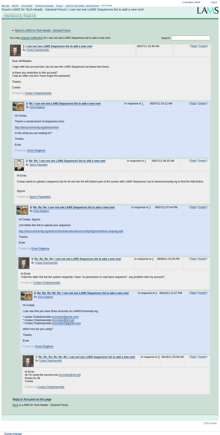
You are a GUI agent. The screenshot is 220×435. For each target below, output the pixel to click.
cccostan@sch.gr (63, 320)
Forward (203, 46)
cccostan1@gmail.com (66, 323)
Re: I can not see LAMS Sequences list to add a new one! (65, 103)
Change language (13, 433)
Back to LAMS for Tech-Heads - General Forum (43, 30)
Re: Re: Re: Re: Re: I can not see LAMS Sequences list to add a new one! (83, 293)
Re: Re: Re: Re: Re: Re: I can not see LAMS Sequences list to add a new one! (87, 357)
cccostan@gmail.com (65, 316)
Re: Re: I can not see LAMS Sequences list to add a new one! (67, 160)
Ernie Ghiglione (37, 107)
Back (16, 405)
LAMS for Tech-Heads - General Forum (82, 5)
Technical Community (44, 5)
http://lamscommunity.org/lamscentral (36, 127)
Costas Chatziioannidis (37, 50)
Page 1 (29, 16)
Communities (26, 5)
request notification (32, 37)
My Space (12, 16)
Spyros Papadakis (39, 165)
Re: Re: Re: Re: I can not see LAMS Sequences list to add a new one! (77, 258)
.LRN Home (210, 423)
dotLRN (15, 5)
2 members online (191, 2)
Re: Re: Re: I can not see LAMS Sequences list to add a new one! (74, 207)
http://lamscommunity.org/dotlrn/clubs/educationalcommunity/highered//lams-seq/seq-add (71, 231)
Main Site (5, 5)
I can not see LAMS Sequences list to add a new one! (59, 46)
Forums (59, 5)
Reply (194, 46)
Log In (214, 2)
